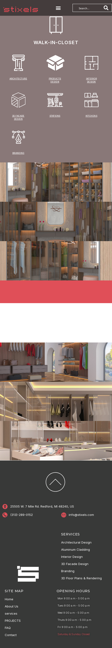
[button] (58, 8)
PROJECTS (13, 620)
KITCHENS (91, 115)
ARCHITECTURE (18, 78)
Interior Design (72, 557)
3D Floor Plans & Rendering (81, 578)
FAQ (8, 628)
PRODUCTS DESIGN (55, 80)
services (11, 613)
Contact (11, 635)
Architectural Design (76, 542)
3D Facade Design (74, 564)
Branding (67, 571)
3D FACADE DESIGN (18, 117)
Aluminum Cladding (75, 549)
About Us (11, 606)
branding (18, 153)
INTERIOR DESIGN (91, 80)
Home (9, 599)
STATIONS (54, 115)
